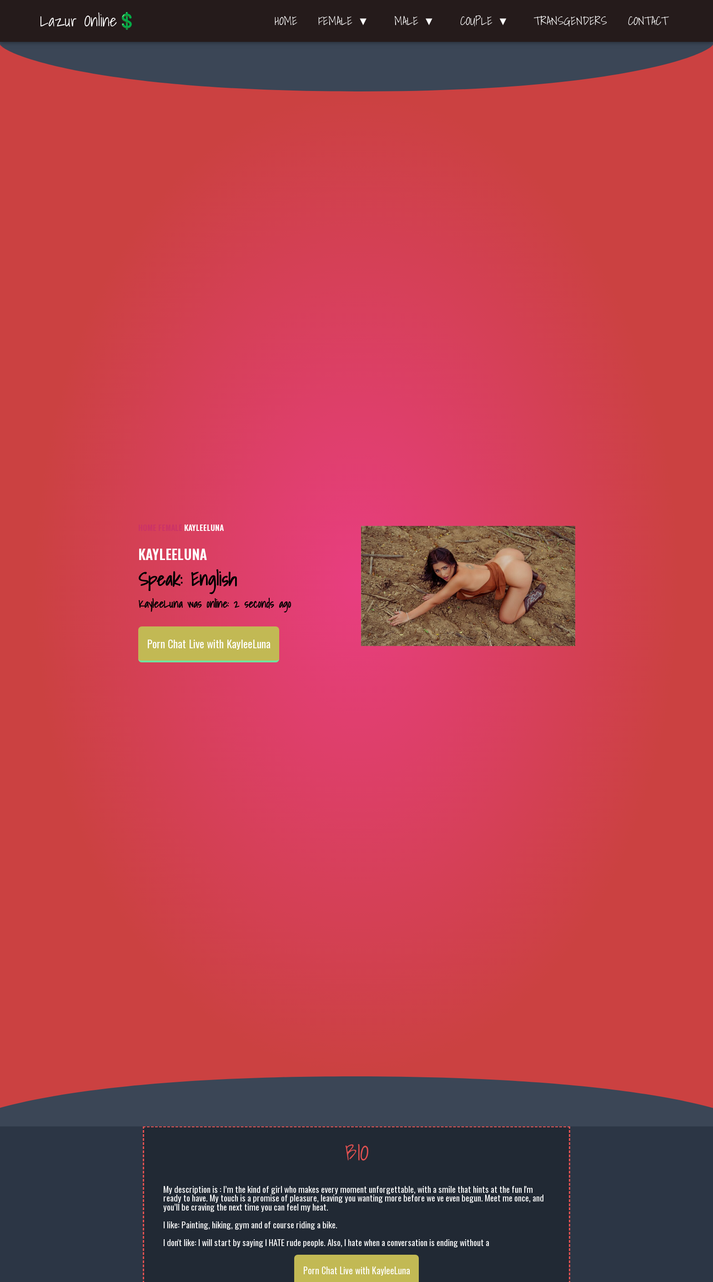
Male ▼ (416, 21)
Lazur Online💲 (88, 20)
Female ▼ (345, 21)
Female (170, 527)
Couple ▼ (486, 21)
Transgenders (570, 21)
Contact (648, 21)
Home (286, 21)
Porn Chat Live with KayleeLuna (209, 643)
